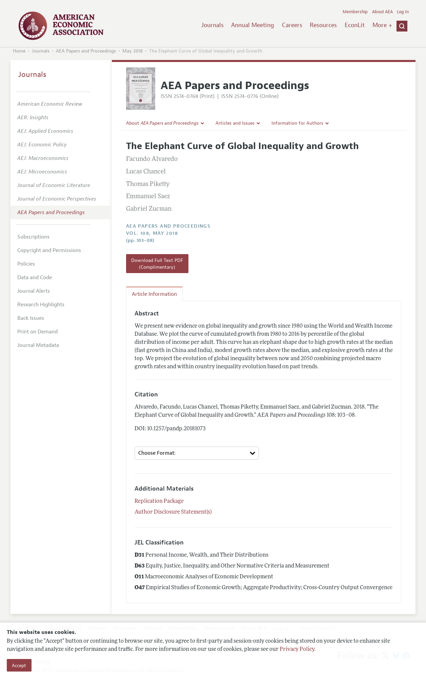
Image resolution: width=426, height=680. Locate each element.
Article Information (154, 294)
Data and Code (34, 277)
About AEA (382, 12)
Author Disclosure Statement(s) (173, 512)
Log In (403, 12)
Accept (19, 665)
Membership (355, 12)
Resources (323, 25)
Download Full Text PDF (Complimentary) (157, 263)
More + (382, 25)
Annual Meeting (252, 25)
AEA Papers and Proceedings (86, 51)
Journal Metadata (38, 345)
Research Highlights (40, 304)
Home (19, 51)
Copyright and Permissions (49, 250)
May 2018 (132, 51)
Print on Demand (37, 331)
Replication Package (159, 501)
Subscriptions (33, 236)
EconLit (355, 25)
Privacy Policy (297, 649)
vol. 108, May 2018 (152, 233)
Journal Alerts (33, 291)
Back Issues (30, 318)
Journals (212, 25)
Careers (292, 25)
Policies (26, 264)
